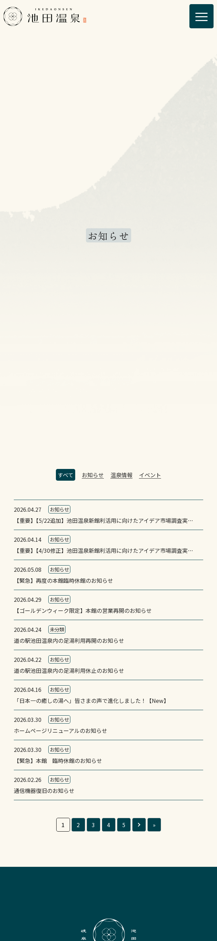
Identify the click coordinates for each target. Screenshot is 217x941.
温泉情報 (121, 475)
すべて (65, 475)
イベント (150, 475)
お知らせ (93, 475)
